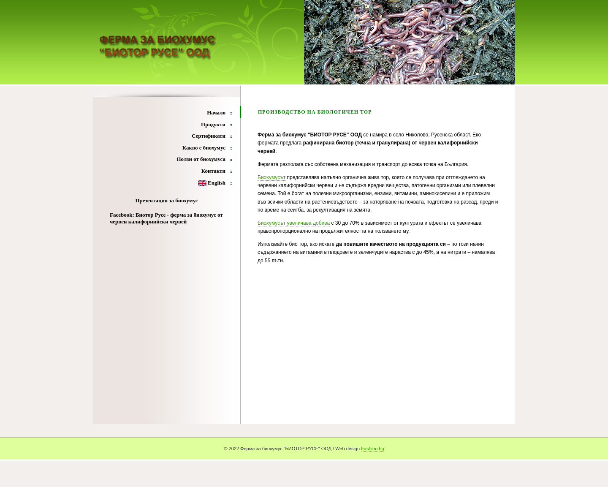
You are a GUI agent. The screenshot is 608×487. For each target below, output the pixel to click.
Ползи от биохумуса (200, 159)
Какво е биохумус (203, 147)
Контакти (213, 171)
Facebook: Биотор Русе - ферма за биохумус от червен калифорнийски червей (166, 218)
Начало (216, 112)
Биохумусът (271, 177)
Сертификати (208, 136)
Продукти (213, 124)
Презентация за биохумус (166, 200)
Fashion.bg (372, 448)
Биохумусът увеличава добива (294, 223)
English (211, 183)
